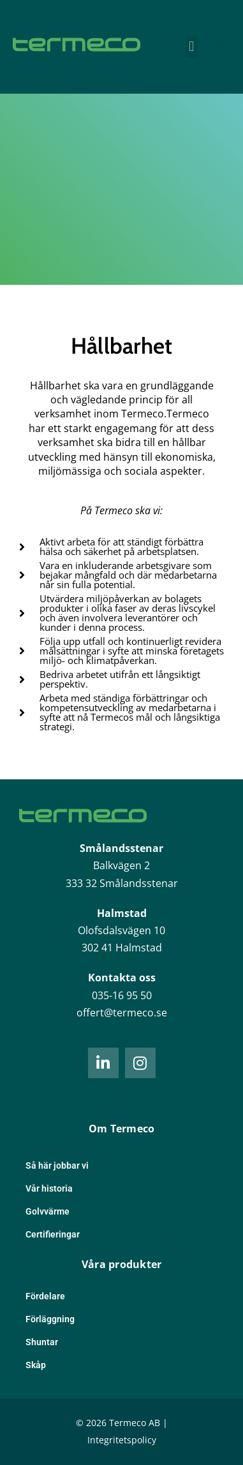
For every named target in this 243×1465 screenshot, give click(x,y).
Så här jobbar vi (57, 1165)
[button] (192, 46)
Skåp (36, 1365)
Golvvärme (48, 1211)
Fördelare (45, 1296)
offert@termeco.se (122, 1013)
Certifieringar (53, 1234)
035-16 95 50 (122, 995)
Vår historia (49, 1188)
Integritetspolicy (121, 1440)
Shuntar (42, 1342)
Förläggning (50, 1319)
